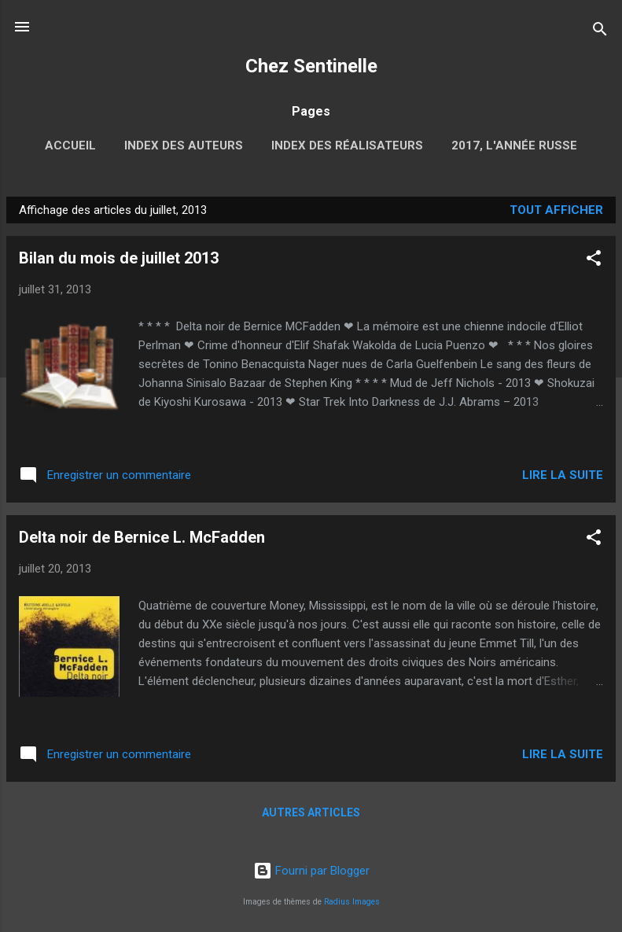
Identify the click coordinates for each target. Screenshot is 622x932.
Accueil (70, 145)
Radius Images (352, 902)
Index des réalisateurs (347, 145)
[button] (593, 261)
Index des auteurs (183, 145)
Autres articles (311, 812)
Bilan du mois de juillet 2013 (119, 258)
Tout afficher (556, 210)
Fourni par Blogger (311, 871)
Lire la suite (562, 475)
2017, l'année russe (514, 145)
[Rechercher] (600, 32)
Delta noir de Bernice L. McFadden (142, 537)
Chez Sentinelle (311, 66)
